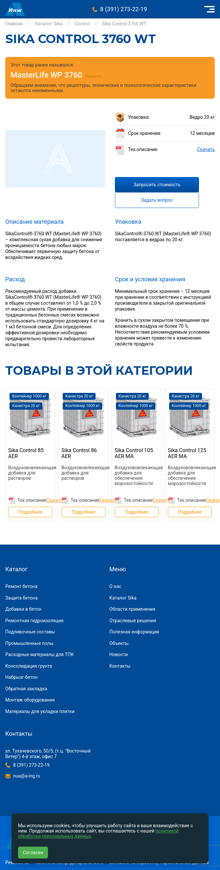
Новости (118, 654)
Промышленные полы (29, 643)
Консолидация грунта (28, 666)
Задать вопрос (157, 200)
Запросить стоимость (157, 184)
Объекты (119, 643)
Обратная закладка (26, 688)
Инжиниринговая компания (15, 9)
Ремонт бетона (21, 586)
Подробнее (30, 512)
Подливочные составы (30, 631)
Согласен (33, 852)
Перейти (93, 76)
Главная (14, 23)
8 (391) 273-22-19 (123, 9)
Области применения (132, 609)
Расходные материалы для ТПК (39, 654)
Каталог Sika (48, 23)
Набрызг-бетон (21, 677)
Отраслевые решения (132, 620)
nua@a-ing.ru (26, 776)
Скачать (206, 149)
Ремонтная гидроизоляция (34, 620)
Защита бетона (21, 598)
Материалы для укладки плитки (40, 711)
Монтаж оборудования (30, 700)
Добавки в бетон (23, 609)
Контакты (119, 666)
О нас (115, 586)
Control (82, 23)
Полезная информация (134, 631)
